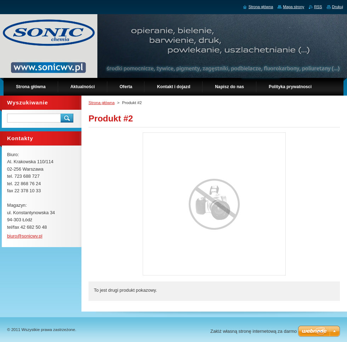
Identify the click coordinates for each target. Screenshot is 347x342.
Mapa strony (293, 7)
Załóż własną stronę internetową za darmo (253, 331)
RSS (318, 7)
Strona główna (102, 103)
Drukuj (337, 7)
